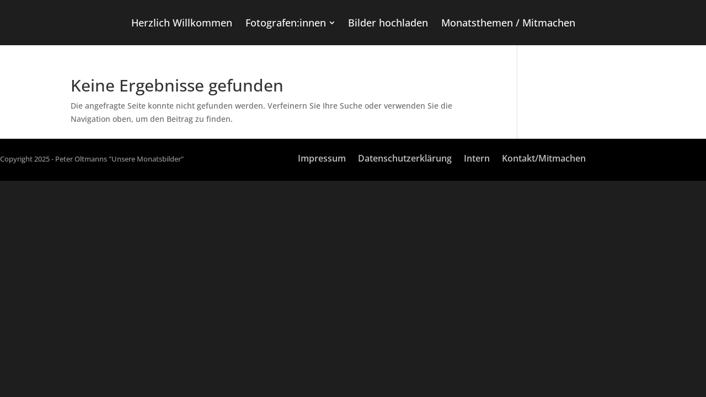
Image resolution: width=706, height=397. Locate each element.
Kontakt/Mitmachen (544, 159)
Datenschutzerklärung (405, 159)
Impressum (322, 159)
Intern (477, 159)
